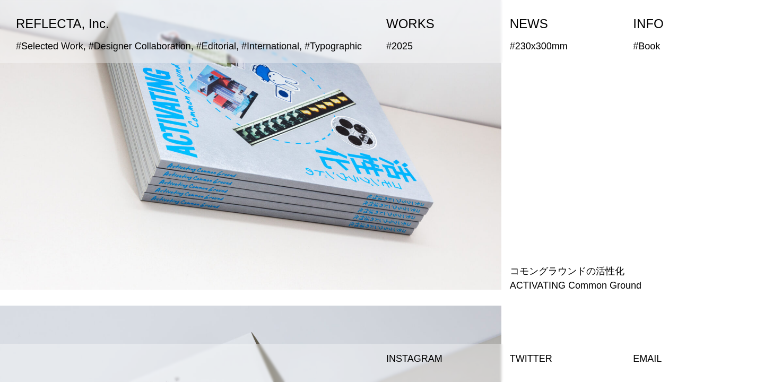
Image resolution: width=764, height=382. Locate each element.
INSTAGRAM (414, 358)
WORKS (410, 23)
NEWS (529, 23)
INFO (648, 23)
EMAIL (647, 358)
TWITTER (531, 358)
